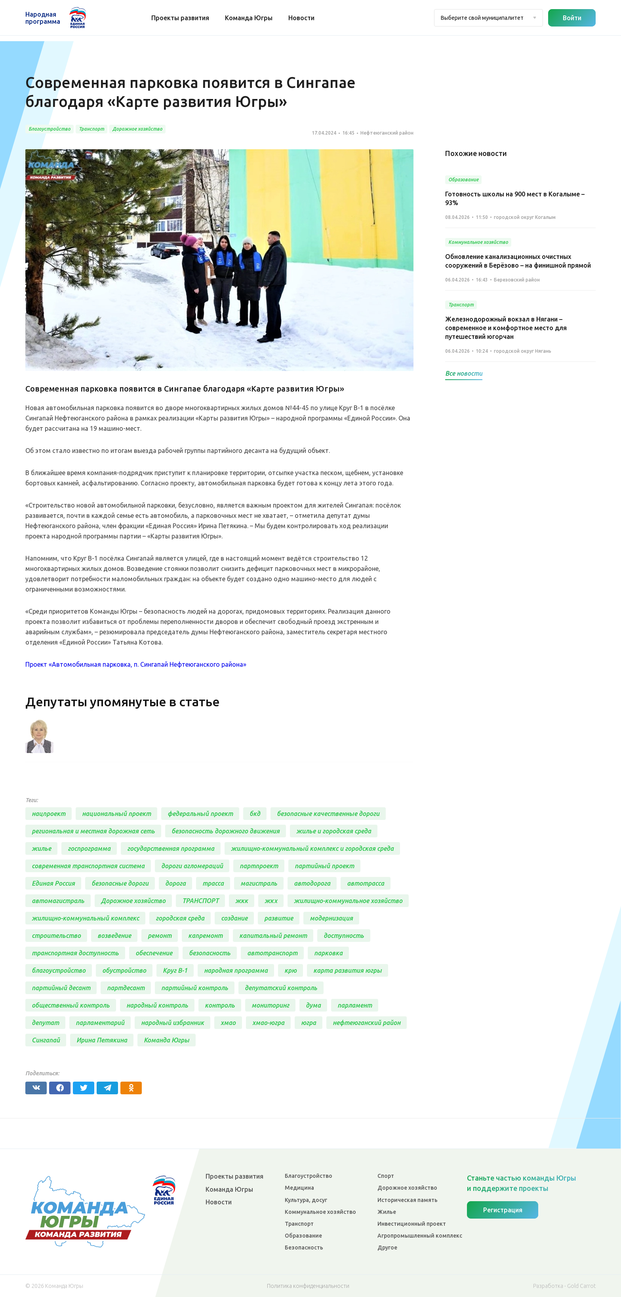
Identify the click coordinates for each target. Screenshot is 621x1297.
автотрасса (365, 884)
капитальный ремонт (273, 936)
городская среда (180, 918)
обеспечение (153, 953)
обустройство (124, 971)
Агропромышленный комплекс (419, 1235)
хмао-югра (268, 1023)
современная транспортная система (88, 866)
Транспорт (299, 1224)
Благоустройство (308, 1176)
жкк (241, 901)
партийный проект (324, 866)
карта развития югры (347, 971)
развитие (278, 918)
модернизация (331, 918)
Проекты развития (181, 17)
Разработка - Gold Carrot (564, 1286)
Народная (42, 18)
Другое (387, 1247)
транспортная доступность (75, 953)
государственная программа (170, 849)
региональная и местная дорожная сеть (93, 831)
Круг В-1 (175, 971)
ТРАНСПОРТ (200, 901)
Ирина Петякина (101, 1040)
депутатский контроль (281, 988)
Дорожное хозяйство (133, 901)
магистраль (258, 884)
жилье (41, 849)
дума (313, 1006)
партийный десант (61, 988)
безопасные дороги (120, 884)
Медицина (299, 1188)
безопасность (209, 953)
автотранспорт (272, 953)
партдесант (126, 988)
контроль (220, 1006)
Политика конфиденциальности (308, 1286)
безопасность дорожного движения (225, 831)
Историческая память (407, 1200)
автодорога (312, 884)
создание (234, 918)
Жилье (386, 1212)
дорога (175, 884)
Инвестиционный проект (411, 1224)
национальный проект (116, 814)
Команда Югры (249, 17)
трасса (213, 884)
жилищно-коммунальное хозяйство (348, 901)
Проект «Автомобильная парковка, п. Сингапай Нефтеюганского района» (135, 664)
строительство (56, 936)
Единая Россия (53, 884)
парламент (354, 1006)
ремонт (159, 936)
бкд (255, 814)
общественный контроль (71, 1006)
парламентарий (100, 1023)
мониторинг (270, 1006)
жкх (271, 901)
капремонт (205, 936)
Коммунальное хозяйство (320, 1212)
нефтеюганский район (366, 1023)
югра (308, 1023)
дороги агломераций (192, 866)
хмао (228, 1023)
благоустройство (59, 971)
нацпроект (48, 814)
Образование (303, 1235)
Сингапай (46, 1040)
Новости (302, 17)
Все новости (463, 373)
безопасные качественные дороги (328, 814)
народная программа (236, 971)
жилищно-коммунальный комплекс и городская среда (312, 849)
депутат (45, 1023)
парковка (328, 953)
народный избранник (172, 1023)
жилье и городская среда (333, 831)
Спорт (385, 1176)
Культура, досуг (306, 1200)
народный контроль (157, 1006)
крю (290, 971)
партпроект (259, 866)
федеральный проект (200, 814)
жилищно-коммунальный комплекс (85, 918)
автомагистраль (58, 901)
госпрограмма (89, 849)
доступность (344, 936)
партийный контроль (194, 988)
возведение (114, 936)
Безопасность (304, 1247)
